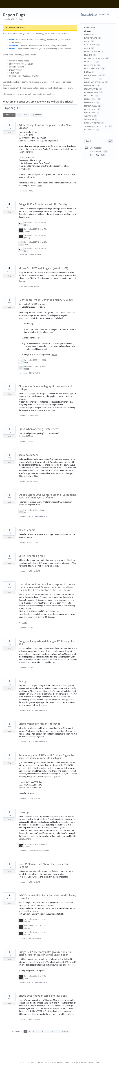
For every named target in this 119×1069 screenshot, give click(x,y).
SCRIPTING (88, 116)
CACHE (87, 41)
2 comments (23, 938)
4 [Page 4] (38, 1031)
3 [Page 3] (33, 1031)
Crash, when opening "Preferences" (39, 429)
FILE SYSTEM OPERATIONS (38, 516)
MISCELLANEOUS (91, 92)
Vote (9, 133)
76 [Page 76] (52, 1031)
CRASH (31, 191)
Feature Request (96, 151)
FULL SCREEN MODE (92, 68)
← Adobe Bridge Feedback (13, 19)
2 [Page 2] (29, 1031)
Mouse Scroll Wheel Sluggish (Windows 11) (43, 268)
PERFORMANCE (34, 286)
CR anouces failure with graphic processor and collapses (45, 387)
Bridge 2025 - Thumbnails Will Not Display (43, 204)
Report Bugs (95, 155)
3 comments (23, 191)
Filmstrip (24, 812)
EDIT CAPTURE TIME (92, 51)
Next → (65, 1031)
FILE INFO (88, 55)
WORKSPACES (89, 129)
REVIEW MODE (90, 112)
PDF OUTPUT (89, 96)
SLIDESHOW (89, 119)
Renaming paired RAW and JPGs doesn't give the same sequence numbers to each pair (46, 756)
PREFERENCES (89, 102)
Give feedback (96, 147)
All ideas (87, 31)
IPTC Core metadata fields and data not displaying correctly (47, 897)
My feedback (37, 114)
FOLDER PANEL (90, 65)
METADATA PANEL (35, 938)
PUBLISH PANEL (90, 109)
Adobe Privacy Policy (91, 1062)
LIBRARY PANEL (90, 85)
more (39, 186)
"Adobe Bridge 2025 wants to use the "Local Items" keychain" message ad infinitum (48, 496)
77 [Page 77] (57, 1031)
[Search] (110, 141)
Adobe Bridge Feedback (28, 1062)
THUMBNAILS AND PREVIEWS (39, 851)
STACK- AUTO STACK (92, 123)
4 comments (23, 255)
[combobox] (97, 141)
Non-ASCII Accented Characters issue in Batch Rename (45, 865)
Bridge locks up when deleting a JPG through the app (47, 642)
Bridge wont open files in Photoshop (40, 723)
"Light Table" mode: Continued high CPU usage (46, 299)
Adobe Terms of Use (76, 1062)
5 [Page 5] (42, 1031)
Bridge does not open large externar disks (43, 995)
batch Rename (27, 530)
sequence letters (28, 455)
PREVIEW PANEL (35, 255)
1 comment (22, 415)
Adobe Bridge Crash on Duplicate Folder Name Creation (46, 126)
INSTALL (87, 72)
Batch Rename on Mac (32, 555)
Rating (22, 681)
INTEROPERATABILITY (92, 75)
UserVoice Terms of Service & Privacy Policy (53, 1062)
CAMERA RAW (33, 415)
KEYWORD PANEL (91, 79)
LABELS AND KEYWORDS (94, 82)
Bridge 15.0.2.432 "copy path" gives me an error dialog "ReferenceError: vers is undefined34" (45, 953)
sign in (104, 14)
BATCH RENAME (34, 542)
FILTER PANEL (89, 62)
